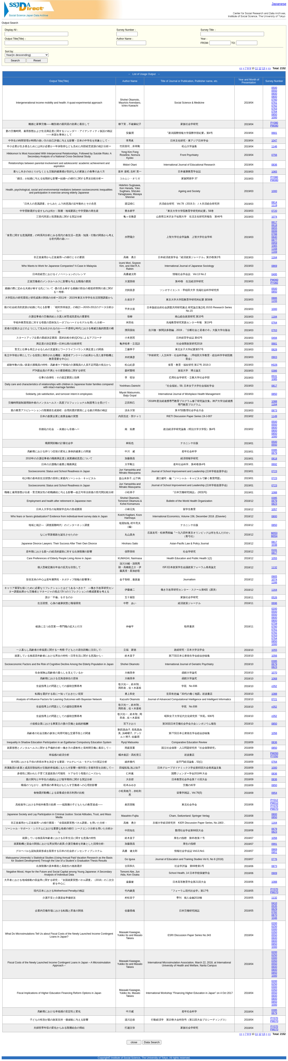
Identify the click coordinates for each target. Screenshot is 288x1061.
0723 (274, 471)
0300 (274, 929)
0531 (274, 376)
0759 (274, 623)
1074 (274, 216)
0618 (274, 225)
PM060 (274, 279)
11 (256, 68)
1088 (274, 401)
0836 (274, 164)
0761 (274, 102)
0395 (274, 450)
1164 (274, 257)
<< (240, 68)
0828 (274, 349)
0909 (274, 873)
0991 (274, 843)
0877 (274, 240)
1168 (274, 249)
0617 (274, 222)
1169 (274, 251)
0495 (274, 274)
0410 (274, 903)
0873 (274, 410)
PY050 (274, 756)
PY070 (274, 806)
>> (269, 68)
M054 (274, 536)
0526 (274, 597)
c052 (274, 686)
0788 (274, 234)
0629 (274, 909)
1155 (274, 301)
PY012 (274, 800)
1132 (274, 567)
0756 (274, 155)
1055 (274, 558)
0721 (274, 699)
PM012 (274, 803)
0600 (274, 93)
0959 (274, 243)
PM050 (274, 753)
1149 (274, 416)
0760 (274, 99)
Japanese (279, 4)
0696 (274, 603)
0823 (274, 503)
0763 (274, 108)
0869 (274, 265)
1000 (274, 117)
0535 (274, 906)
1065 (274, 171)
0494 (274, 337)
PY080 (274, 122)
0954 (274, 792)
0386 (274, 370)
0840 (274, 237)
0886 (274, 298)
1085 (274, 379)
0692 (274, 464)
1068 (274, 678)
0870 (274, 915)
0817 (274, 385)
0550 (274, 90)
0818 (274, 458)
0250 (274, 926)
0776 (274, 859)
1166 (274, 582)
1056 (274, 655)
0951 (274, 852)
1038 (274, 545)
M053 (274, 533)
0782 (274, 912)
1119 (274, 205)
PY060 (274, 282)
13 (263, 68)
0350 (274, 932)
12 (260, 68)
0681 (274, 132)
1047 (274, 140)
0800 (274, 96)
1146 (274, 146)
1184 (274, 316)
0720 (274, 210)
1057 (274, 509)
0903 (274, 357)
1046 (274, 918)
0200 (274, 608)
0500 (274, 87)
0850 (274, 114)
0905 (274, 576)
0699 (274, 231)
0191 (274, 550)
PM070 (274, 809)
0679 (274, 453)
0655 (274, 228)
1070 (274, 672)
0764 (274, 111)
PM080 (274, 125)
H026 (274, 364)
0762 (274, 105)
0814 (274, 202)
